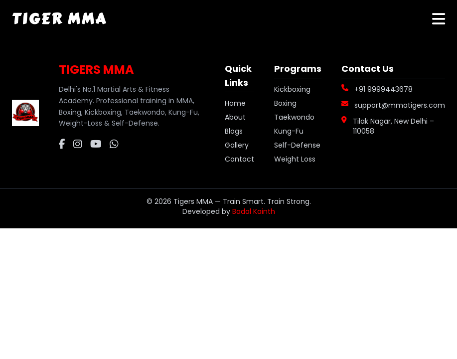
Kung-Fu (289, 131)
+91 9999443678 (383, 89)
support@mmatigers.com (399, 105)
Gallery (237, 145)
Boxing (285, 103)
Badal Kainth (253, 211)
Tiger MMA (59, 18)
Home (235, 103)
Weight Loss (294, 159)
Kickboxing (292, 89)
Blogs (234, 131)
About (235, 117)
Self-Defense (297, 145)
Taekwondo (294, 117)
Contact (239, 159)
